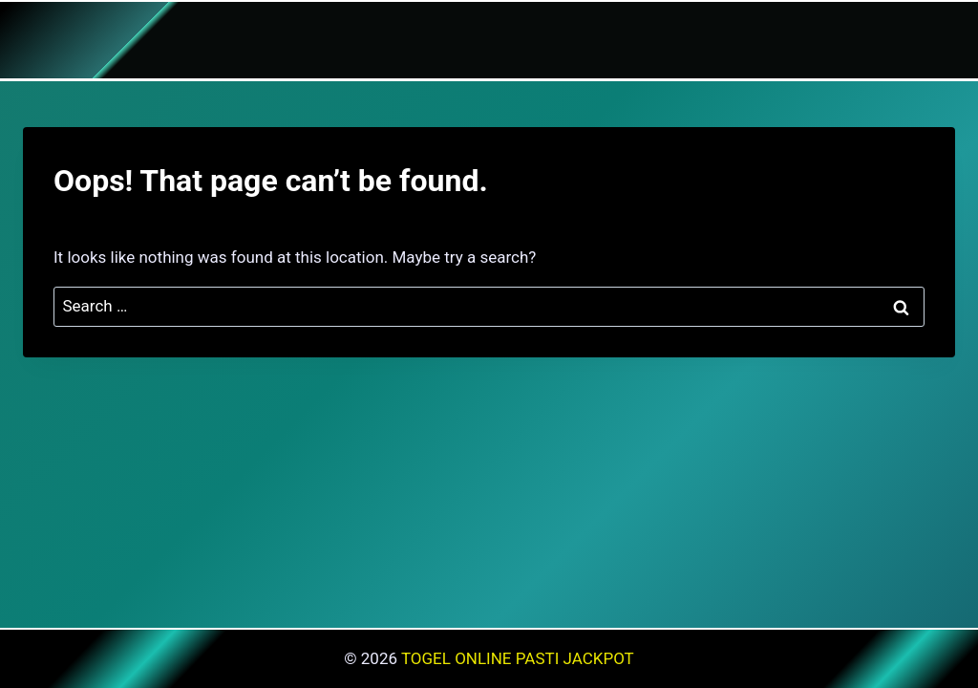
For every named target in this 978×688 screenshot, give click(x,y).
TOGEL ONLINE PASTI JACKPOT (517, 658)
